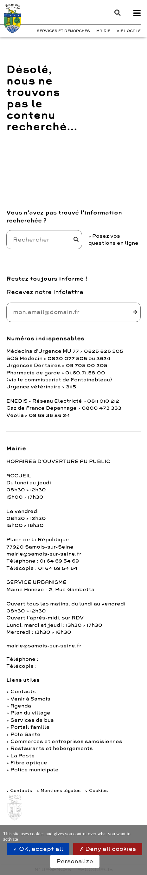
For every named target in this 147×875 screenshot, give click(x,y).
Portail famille (30, 727)
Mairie (103, 31)
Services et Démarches (63, 31)
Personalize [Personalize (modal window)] (74, 861)
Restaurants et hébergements (51, 748)
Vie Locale (129, 31)
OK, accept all (38, 848)
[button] (114, 13)
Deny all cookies (108, 848)
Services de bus (32, 720)
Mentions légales (60, 790)
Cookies (98, 790)
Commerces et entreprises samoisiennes (66, 741)
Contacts (23, 691)
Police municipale (34, 770)
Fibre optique (28, 763)
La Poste (22, 756)
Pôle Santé (25, 734)
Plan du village (30, 713)
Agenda (20, 706)
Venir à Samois (30, 699)
